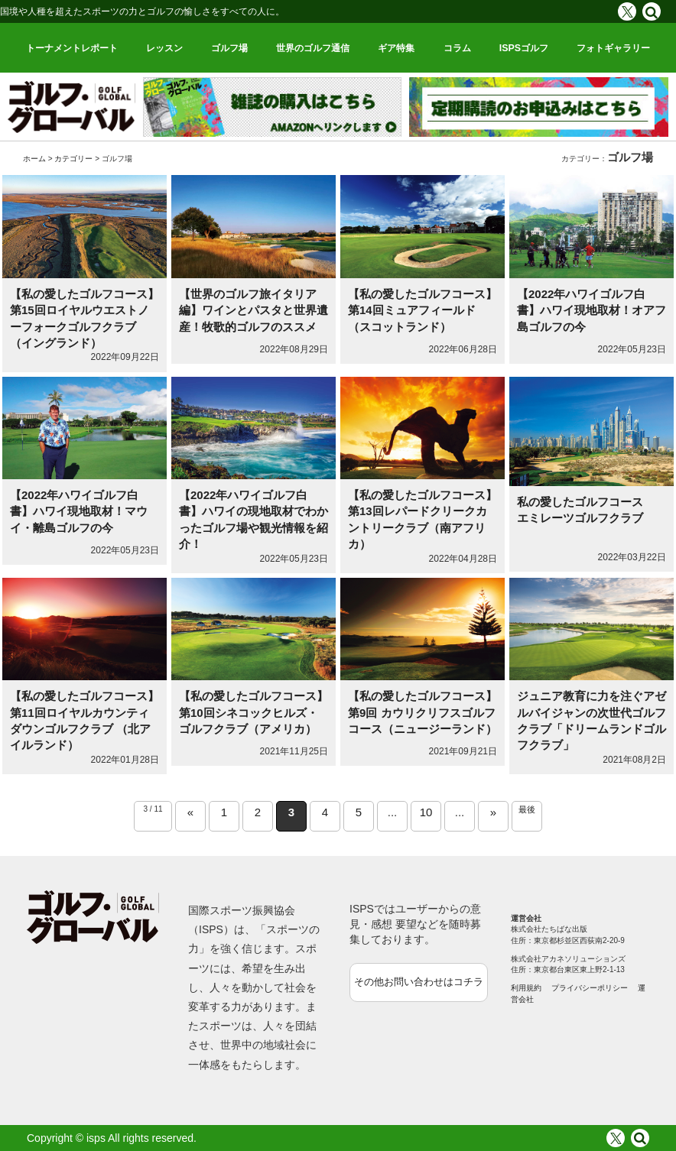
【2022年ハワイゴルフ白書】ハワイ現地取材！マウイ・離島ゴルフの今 (79, 511)
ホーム (34, 158)
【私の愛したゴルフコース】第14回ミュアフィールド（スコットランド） (422, 310)
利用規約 (526, 988)
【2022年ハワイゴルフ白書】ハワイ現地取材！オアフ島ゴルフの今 (591, 310)
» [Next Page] (493, 812)
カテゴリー (73, 158)
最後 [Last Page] (526, 809)
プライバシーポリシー (589, 988)
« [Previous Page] (190, 812)
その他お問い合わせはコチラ (418, 981)
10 (426, 812)
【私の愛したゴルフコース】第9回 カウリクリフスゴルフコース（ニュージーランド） (422, 712)
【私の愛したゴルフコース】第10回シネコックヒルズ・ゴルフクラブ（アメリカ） (253, 712)
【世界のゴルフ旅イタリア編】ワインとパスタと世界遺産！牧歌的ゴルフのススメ (253, 310)
